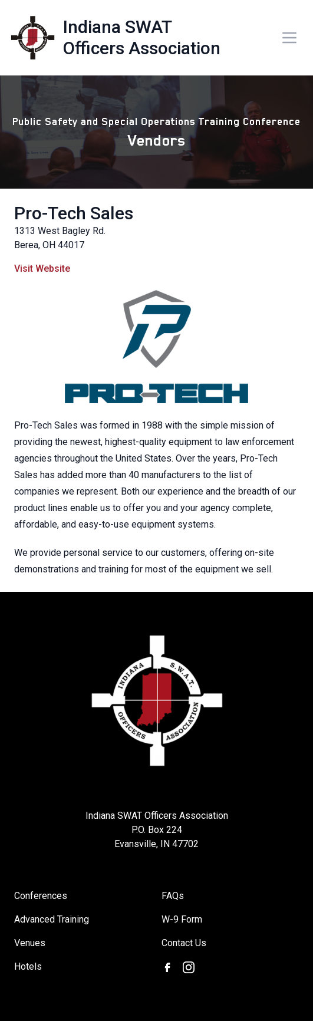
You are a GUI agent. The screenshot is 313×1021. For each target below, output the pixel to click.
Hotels (28, 966)
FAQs (173, 895)
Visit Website (42, 268)
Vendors (157, 140)
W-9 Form (182, 919)
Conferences (40, 895)
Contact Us (184, 942)
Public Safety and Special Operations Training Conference (156, 121)
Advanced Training (51, 919)
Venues (29, 942)
